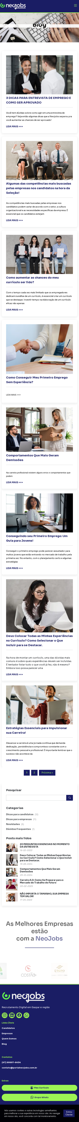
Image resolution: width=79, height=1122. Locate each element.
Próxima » (47, 772)
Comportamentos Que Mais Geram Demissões (40, 870)
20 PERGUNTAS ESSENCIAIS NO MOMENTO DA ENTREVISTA (45, 845)
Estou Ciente (69, 1113)
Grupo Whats (39, 1097)
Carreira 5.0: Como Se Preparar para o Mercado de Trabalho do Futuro (41, 881)
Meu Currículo (39, 1087)
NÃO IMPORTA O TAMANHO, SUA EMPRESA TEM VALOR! (44, 895)
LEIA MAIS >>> (14, 126)
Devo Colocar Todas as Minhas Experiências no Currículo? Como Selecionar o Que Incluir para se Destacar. (39, 640)
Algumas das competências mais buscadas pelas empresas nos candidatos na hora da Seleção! (38, 188)
